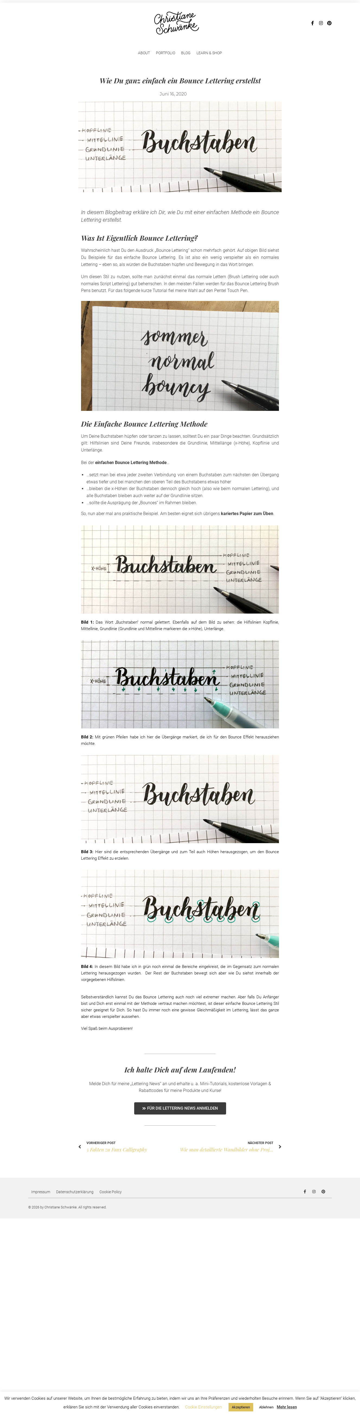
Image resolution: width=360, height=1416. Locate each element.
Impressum (40, 1192)
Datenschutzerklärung (75, 1192)
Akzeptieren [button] (241, 1407)
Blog (186, 53)
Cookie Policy (110, 1192)
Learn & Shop (209, 53)
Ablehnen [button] (266, 1407)
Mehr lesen (287, 1407)
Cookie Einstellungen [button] (203, 1407)
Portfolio (165, 53)
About (144, 53)
